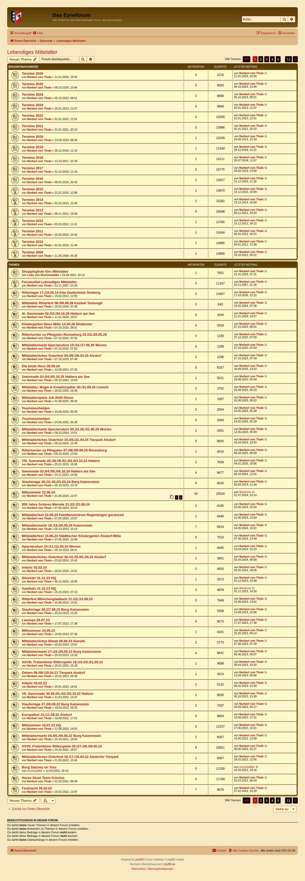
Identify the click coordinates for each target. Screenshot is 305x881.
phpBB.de (169, 864)
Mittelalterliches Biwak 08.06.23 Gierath (53, 641)
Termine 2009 (32, 252)
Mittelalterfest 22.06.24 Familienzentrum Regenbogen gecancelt (73, 515)
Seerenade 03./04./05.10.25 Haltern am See (56, 377)
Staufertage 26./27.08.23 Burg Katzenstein (55, 609)
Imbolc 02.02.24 (34, 567)
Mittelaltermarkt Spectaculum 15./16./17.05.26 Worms (64, 345)
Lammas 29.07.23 (36, 620)
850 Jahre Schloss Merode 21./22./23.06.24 (56, 504)
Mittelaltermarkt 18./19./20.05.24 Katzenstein (57, 525)
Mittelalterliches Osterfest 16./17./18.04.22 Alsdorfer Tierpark (70, 757)
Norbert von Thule (39, 76)
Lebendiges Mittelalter (32, 52)
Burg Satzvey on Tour (39, 767)
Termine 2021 (32, 126)
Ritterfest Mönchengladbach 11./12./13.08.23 (57, 599)
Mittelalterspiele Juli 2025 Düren (47, 398)
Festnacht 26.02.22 (37, 788)
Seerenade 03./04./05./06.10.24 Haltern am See (58, 471)
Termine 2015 (32, 189)
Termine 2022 (32, 115)
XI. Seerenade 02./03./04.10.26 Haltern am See (58, 313)
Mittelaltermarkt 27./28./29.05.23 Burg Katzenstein (61, 652)
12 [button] (288, 59)
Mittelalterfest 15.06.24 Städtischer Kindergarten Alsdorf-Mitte (71, 536)
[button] (246, 59)
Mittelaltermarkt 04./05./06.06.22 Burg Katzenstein (61, 736)
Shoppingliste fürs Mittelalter (45, 271)
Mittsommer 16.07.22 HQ (41, 725)
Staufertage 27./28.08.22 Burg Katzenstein (55, 704)
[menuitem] (38, 33)
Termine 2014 (32, 200)
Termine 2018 (32, 158)
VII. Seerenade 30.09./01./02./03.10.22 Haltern (57, 694)
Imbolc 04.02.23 (34, 683)
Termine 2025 (32, 84)
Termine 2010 (32, 242)
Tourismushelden (36, 408)
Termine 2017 (32, 168)
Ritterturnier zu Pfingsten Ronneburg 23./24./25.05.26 (64, 334)
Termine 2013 (32, 210)
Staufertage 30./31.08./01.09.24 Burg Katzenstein (60, 482)
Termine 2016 (32, 179)
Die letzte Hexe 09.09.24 (41, 366)
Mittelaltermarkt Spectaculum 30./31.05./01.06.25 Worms (66, 429)
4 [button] (272, 59)
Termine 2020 (32, 136)
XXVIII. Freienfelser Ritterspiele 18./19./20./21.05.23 (62, 662)
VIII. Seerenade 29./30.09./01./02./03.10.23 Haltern (61, 461)
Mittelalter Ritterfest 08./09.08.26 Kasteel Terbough (62, 303)
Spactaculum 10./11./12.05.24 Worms (51, 546)
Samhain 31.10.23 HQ (39, 588)
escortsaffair (35, 770)
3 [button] (267, 59)
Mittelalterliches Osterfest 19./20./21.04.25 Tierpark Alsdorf (68, 440)
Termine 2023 (32, 105)
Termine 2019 (32, 147)
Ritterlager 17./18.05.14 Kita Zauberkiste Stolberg (61, 292)
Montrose (245, 491)
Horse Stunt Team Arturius (43, 778)
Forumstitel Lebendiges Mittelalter (49, 282)
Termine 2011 (32, 231)
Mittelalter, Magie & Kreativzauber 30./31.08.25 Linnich (65, 387)
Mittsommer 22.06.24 (38, 492)
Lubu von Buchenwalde (43, 274)
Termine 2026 (32, 73)
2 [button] (261, 59)
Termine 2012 (32, 221)
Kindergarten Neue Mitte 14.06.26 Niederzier (57, 324)
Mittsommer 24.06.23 (38, 630)
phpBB (139, 859)
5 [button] (278, 59)
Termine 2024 (32, 94)
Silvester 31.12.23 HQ (39, 578)
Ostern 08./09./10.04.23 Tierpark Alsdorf (53, 673)
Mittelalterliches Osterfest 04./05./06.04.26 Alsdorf (61, 356)
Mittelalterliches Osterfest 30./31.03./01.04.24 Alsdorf (64, 557)
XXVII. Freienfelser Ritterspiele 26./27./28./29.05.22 (62, 746)
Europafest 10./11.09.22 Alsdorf (47, 715)
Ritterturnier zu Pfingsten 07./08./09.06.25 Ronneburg (64, 450)
